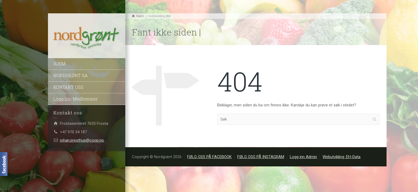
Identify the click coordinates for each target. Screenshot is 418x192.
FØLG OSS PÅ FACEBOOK (209, 156)
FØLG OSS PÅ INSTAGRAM (260, 156)
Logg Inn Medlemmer (75, 99)
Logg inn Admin (303, 156)
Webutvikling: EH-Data (341, 156)
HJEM (59, 63)
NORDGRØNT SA (70, 75)
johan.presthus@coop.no (82, 140)
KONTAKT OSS (68, 87)
